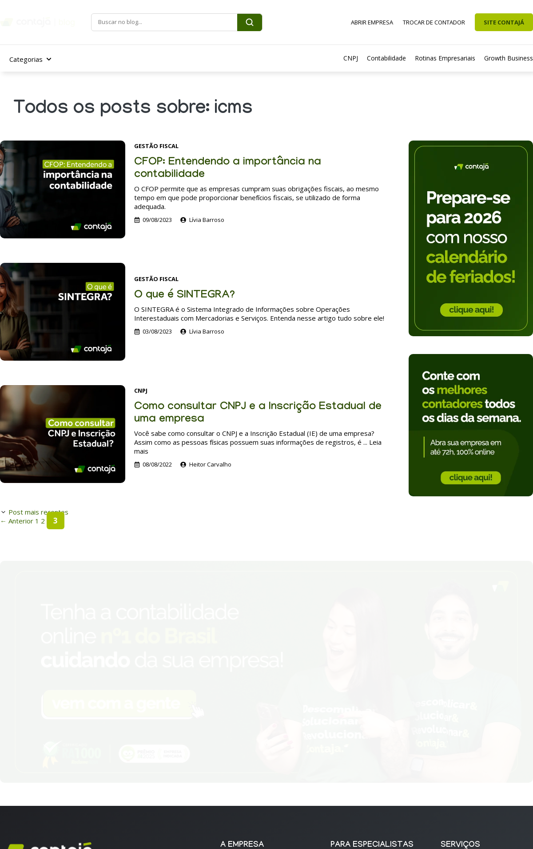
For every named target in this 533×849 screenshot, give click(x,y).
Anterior (16, 520)
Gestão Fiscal (156, 146)
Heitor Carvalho (210, 464)
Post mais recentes (38, 511)
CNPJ (140, 390)
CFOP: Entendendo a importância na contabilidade (227, 169)
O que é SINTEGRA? (184, 296)
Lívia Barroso (206, 220)
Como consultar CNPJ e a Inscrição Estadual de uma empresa (258, 414)
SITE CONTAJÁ (504, 22)
